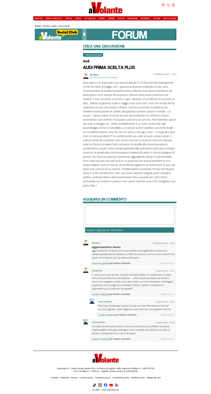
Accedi (90, 230)
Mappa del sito (154, 377)
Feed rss (116, 385)
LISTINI (156, 18)
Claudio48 (97, 270)
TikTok (94, 385)
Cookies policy (86, 377)
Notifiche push (138, 377)
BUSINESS (145, 18)
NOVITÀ (38, 18)
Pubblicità (64, 377)
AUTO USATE (170, 18)
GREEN (111, 18)
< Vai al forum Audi (93, 55)
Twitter (168, 5)
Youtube (173, 5)
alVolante (105, 7)
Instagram (100, 385)
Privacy (74, 377)
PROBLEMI (132, 18)
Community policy (120, 377)
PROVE (69, 18)
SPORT (102, 18)
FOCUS (121, 18)
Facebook (163, 5)
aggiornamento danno (106, 247)
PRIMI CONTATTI (54, 18)
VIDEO (78, 18)
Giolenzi (94, 74)
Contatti (54, 377)
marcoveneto (105, 301)
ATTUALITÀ (89, 18)
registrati (101, 230)
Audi (86, 61)
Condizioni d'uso (102, 377)
